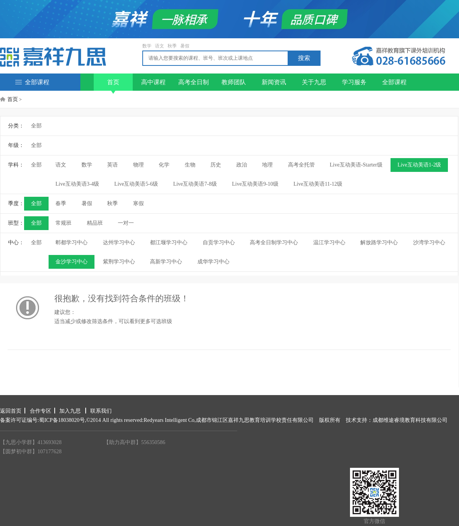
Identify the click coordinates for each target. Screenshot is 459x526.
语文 (159, 46)
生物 (190, 165)
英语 (112, 165)
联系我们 (101, 411)
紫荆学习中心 (119, 262)
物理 (138, 165)
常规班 (63, 223)
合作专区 (40, 411)
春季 (60, 203)
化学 (164, 165)
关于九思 (314, 82)
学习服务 (354, 82)
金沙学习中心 (71, 262)
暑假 (184, 46)
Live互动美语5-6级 (136, 184)
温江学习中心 (329, 242)
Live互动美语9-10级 (255, 184)
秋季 (172, 46)
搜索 (304, 58)
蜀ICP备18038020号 (62, 420)
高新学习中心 (166, 262)
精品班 (95, 223)
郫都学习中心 (71, 242)
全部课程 (32, 82)
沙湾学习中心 (429, 242)
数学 (146, 46)
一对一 (126, 223)
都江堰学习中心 (168, 242)
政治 (241, 165)
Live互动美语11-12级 (317, 184)
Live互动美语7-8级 (195, 184)
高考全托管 (301, 165)
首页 (113, 85)
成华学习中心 (213, 262)
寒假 (138, 203)
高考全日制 (193, 82)
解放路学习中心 (379, 242)
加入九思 (70, 411)
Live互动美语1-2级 (419, 165)
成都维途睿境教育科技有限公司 (410, 420)
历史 (215, 165)
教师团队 (233, 82)
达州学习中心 (119, 242)
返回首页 (10, 411)
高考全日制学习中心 (274, 242)
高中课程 (153, 82)
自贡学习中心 (219, 242)
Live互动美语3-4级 (77, 184)
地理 (267, 165)
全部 (36, 126)
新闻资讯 (274, 82)
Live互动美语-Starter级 (356, 165)
